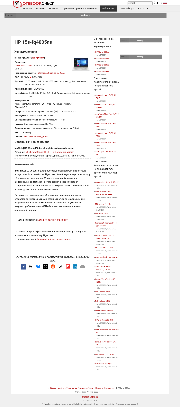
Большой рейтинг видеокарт (52, 219)
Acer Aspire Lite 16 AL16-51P (107, 182)
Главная (27, 8)
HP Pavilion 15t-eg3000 (104, 364)
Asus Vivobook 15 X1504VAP (107, 257)
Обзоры (40, 8)
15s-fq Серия (38, 58)
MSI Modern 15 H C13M (104, 248)
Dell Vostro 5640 (101, 213)
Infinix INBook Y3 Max (104, 310)
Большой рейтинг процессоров (53, 239)
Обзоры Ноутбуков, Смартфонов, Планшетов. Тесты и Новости (76, 388)
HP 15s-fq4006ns (102, 71)
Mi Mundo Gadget (35, 152)
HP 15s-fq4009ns (102, 58)
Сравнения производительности (80, 8)
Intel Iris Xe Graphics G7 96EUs (51, 73)
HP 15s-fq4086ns (102, 65)
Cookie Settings (90, 397)
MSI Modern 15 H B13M (104, 354)
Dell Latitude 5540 (102, 291)
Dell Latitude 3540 (102, 301)
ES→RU (51, 152)
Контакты (143, 8)
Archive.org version (64, 152)
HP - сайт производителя (36, 136)
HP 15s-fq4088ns (102, 52)
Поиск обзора (126, 8)
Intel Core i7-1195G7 (24, 65)
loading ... (10, 15)
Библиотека (108, 8)
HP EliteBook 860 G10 (104, 320)
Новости (53, 8)
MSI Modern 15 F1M (103, 204)
